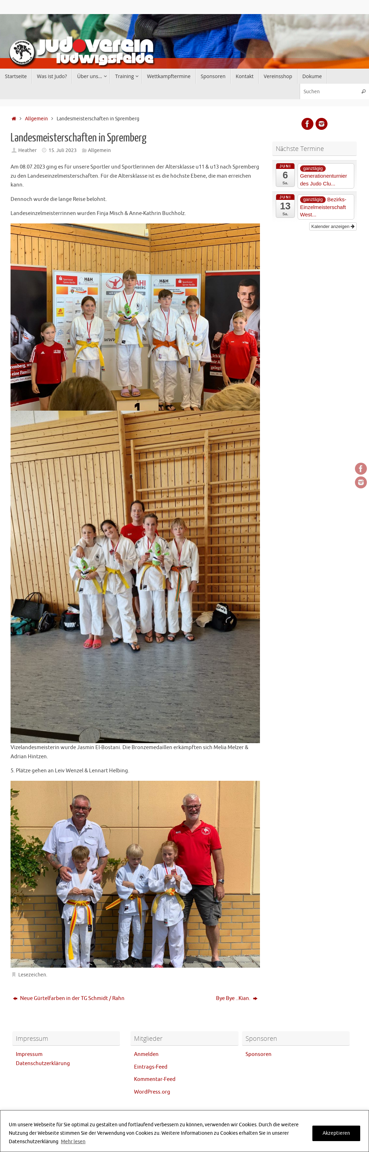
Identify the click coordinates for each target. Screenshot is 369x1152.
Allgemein (36, 119)
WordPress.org (152, 1092)
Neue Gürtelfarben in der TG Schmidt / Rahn (69, 998)
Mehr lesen (73, 1142)
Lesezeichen (32, 975)
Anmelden (146, 1054)
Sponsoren (259, 1054)
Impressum (29, 1054)
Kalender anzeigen (333, 226)
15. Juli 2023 (63, 150)
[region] (184, 1131)
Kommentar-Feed (155, 1079)
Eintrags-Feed (150, 1067)
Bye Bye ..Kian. (236, 998)
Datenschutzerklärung (43, 1063)
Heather (27, 150)
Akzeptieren (336, 1133)
